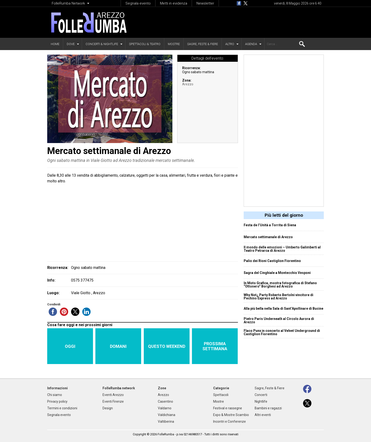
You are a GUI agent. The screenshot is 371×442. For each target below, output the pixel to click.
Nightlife (261, 401)
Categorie (221, 388)
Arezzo (187, 84)
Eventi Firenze (113, 401)
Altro (229, 44)
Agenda (251, 44)
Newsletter (205, 3)
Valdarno (164, 408)
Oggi (70, 346)
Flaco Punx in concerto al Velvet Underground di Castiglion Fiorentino (282, 332)
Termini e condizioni (62, 408)
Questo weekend (166, 346)
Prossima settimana (214, 346)
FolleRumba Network (68, 3)
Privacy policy (57, 401)
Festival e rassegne (227, 408)
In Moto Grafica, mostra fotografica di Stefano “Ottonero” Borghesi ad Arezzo (280, 284)
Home (55, 44)
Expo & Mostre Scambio (231, 415)
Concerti (261, 395)
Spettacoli (220, 395)
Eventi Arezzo (113, 395)
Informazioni (57, 388)
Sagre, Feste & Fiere (202, 44)
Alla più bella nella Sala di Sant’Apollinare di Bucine (283, 308)
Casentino (165, 401)
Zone (162, 388)
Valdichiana (166, 415)
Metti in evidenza (173, 3)
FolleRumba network (119, 388)
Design (108, 408)
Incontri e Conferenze (229, 421)
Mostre (174, 44)
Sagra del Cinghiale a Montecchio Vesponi (277, 273)
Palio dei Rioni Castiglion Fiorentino (272, 261)
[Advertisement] (233, 22)
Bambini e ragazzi (268, 408)
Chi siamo (54, 395)
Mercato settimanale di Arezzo (268, 237)
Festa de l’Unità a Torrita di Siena (270, 225)
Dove (71, 44)
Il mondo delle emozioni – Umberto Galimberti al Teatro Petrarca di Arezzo (282, 248)
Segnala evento (138, 3)
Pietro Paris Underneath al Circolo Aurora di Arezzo (279, 320)
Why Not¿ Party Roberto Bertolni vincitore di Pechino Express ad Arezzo (278, 296)
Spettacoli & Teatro (144, 44)
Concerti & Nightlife (102, 44)
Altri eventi (263, 415)
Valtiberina (166, 421)
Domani (118, 346)
